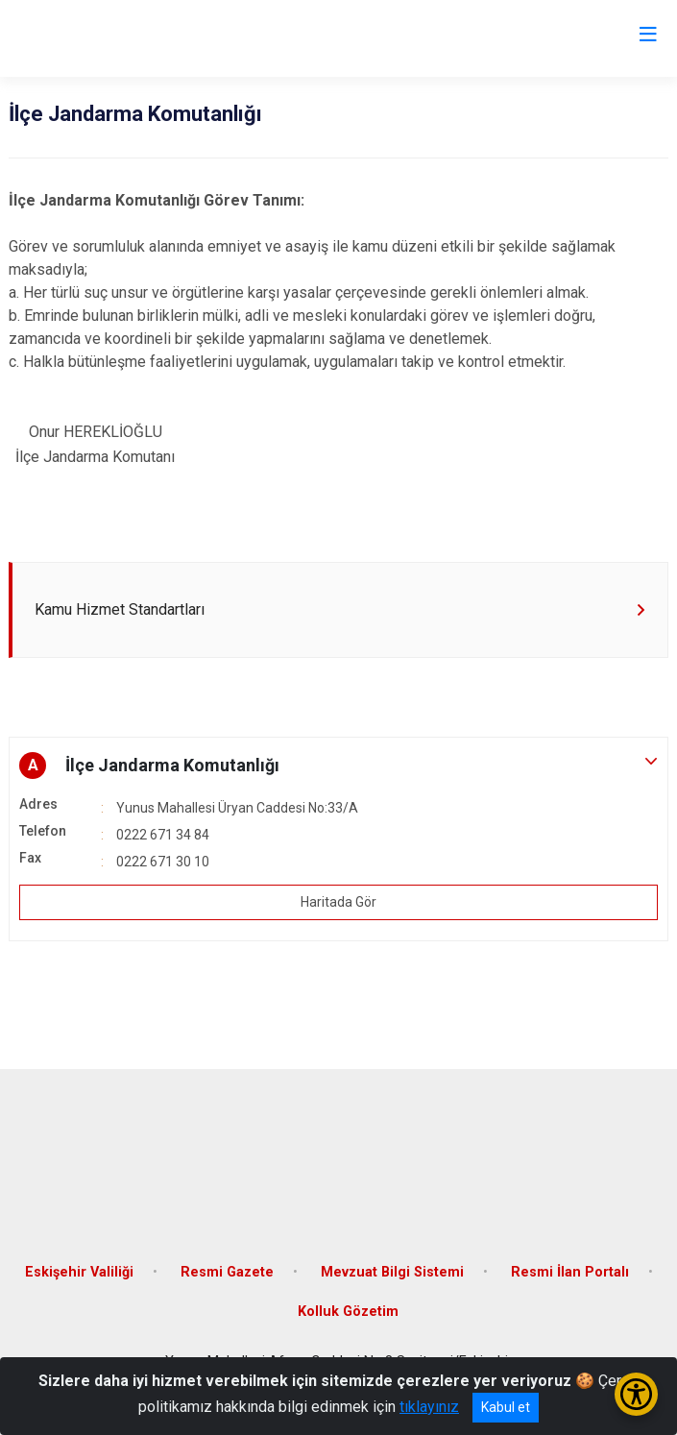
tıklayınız (429, 1407)
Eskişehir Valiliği (79, 1272)
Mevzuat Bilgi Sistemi (392, 1272)
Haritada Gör (338, 902)
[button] (338, 765)
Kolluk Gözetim (348, 1311)
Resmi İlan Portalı (570, 1272)
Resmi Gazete (227, 1272)
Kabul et (505, 1407)
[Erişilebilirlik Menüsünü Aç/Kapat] (636, 1394)
